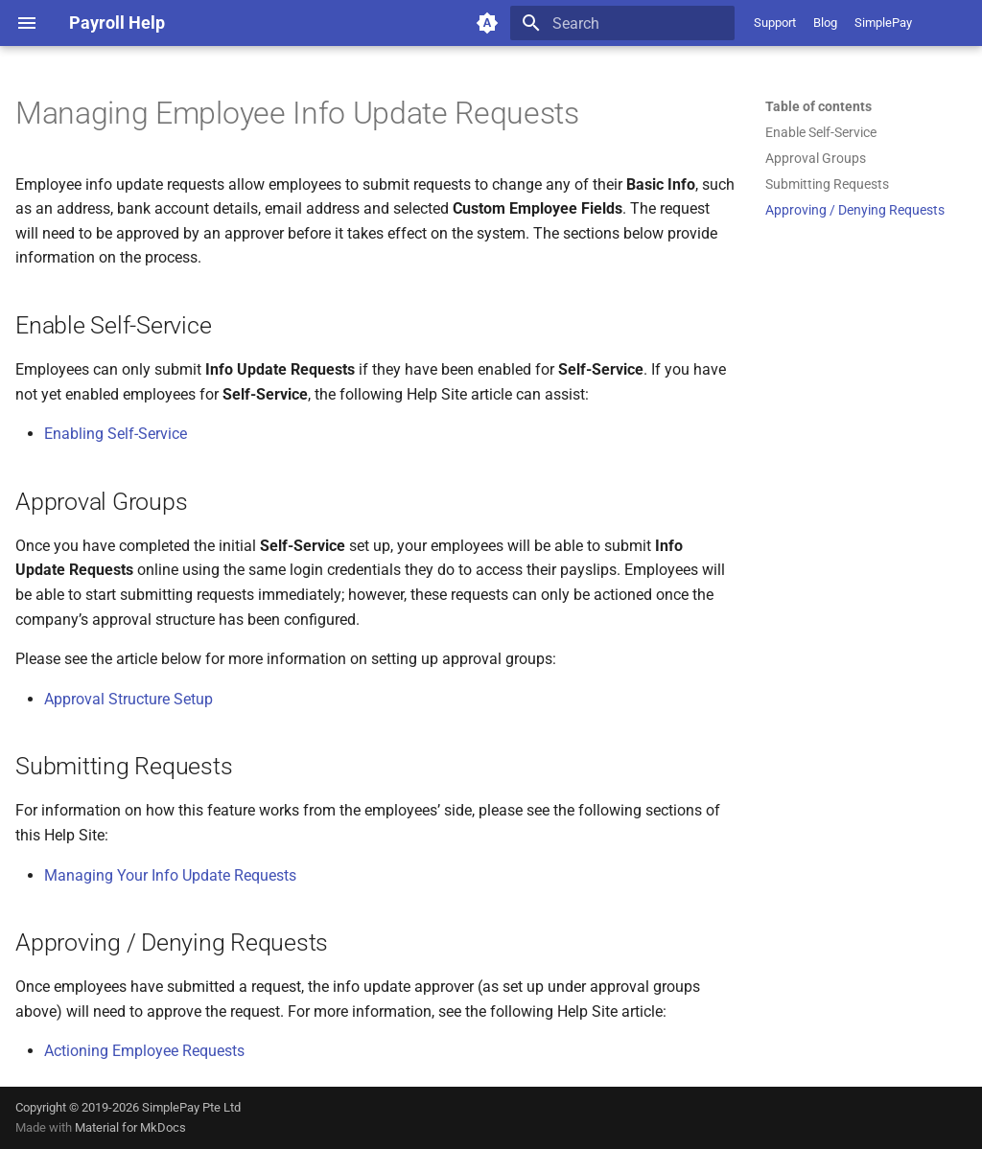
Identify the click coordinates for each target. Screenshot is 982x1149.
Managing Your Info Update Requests (170, 875)
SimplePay (883, 22)
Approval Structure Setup (128, 699)
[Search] (622, 23)
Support (775, 22)
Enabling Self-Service (115, 434)
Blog (825, 22)
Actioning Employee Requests (144, 1051)
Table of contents (818, 106)
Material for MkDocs (130, 1127)
